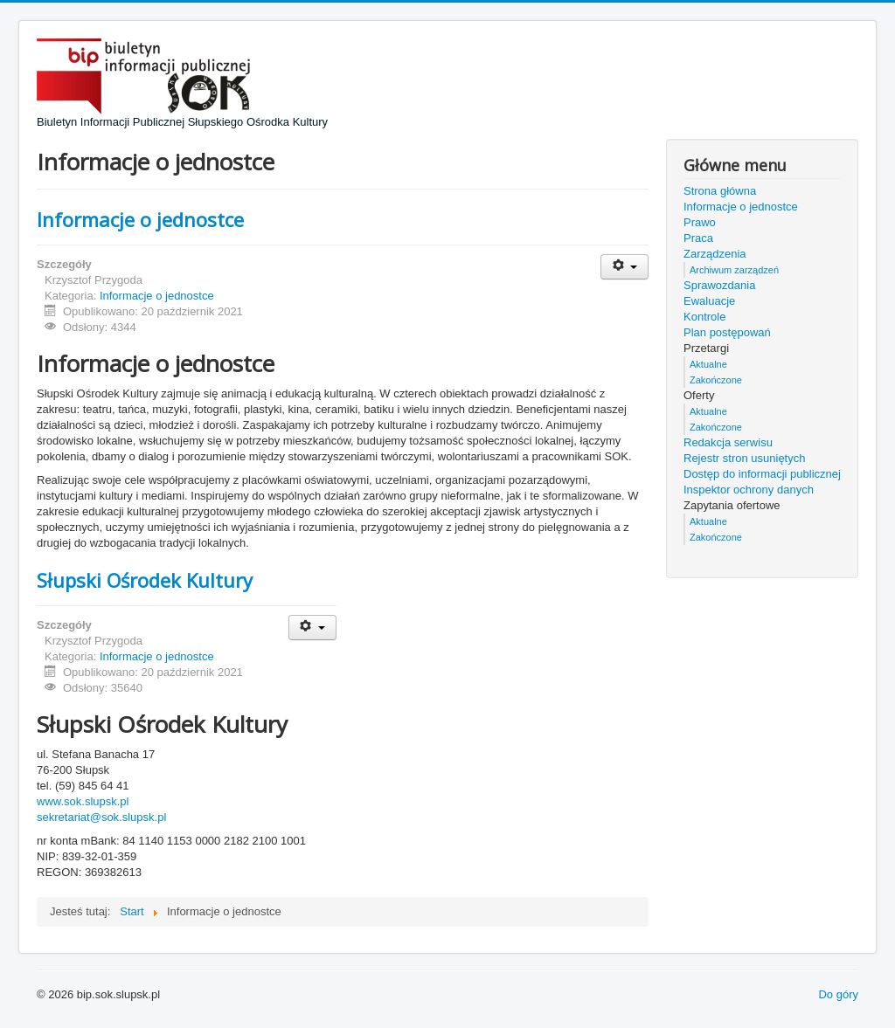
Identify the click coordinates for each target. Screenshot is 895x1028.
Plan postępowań (727, 332)
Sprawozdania (719, 285)
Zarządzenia (714, 253)
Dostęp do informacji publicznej (762, 473)
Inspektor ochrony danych (748, 489)
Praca (698, 238)
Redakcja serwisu (728, 442)
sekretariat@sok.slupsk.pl (101, 817)
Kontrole (704, 316)
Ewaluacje (709, 300)
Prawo (699, 222)
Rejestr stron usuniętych (744, 458)
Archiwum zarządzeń (734, 270)
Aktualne (708, 364)
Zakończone (716, 380)
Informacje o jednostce (140, 219)
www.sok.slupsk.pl (82, 801)
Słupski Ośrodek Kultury (145, 580)
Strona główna (719, 190)
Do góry (838, 994)
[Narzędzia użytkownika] (624, 266)
